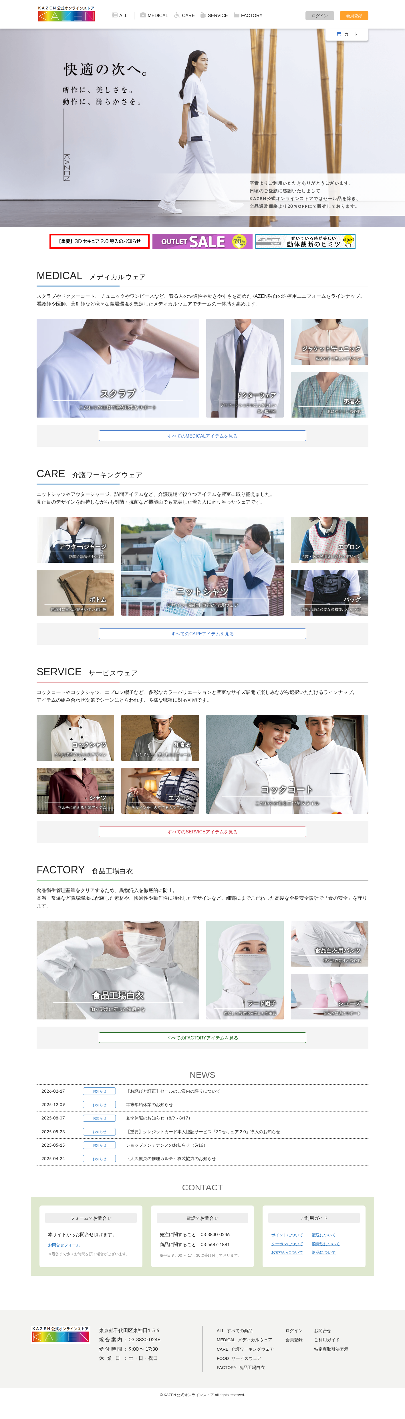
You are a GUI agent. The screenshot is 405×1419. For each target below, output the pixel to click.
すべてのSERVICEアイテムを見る (202, 835)
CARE (184, 15)
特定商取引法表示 (343, 1364)
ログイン (320, 15)
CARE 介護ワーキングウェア (249, 1364)
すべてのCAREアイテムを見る (202, 635)
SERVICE (214, 15)
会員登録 (354, 15)
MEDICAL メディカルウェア (248, 1355)
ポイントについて (289, 1250)
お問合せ (333, 1346)
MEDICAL (154, 15)
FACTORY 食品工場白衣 (244, 1383)
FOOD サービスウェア (242, 1373)
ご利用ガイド (338, 1355)
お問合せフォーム (66, 1260)
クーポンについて (289, 1259)
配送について (330, 1250)
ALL (119, 15)
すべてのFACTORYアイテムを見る (202, 1042)
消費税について (332, 1259)
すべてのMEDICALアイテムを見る (202, 436)
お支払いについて (289, 1267)
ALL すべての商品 (237, 1346)
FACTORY (248, 15)
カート (351, 34)
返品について (330, 1267)
